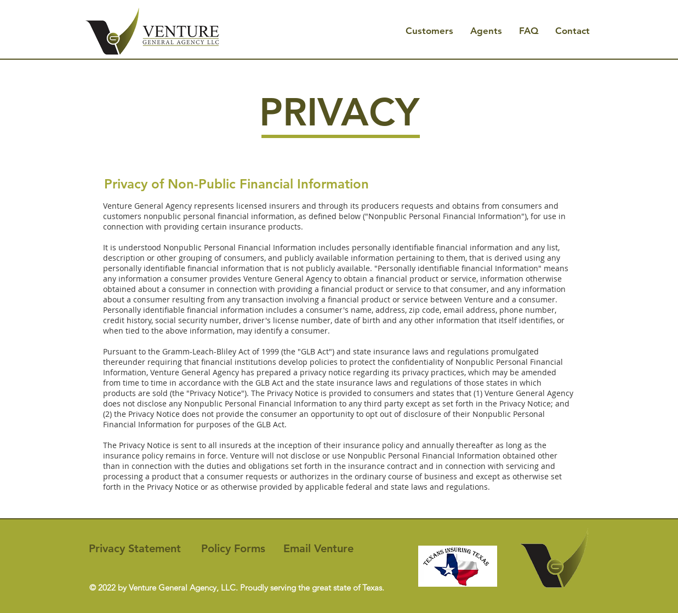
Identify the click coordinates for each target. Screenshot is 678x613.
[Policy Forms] (233, 548)
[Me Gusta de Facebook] (157, 574)
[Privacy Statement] (135, 548)
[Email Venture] (318, 548)
